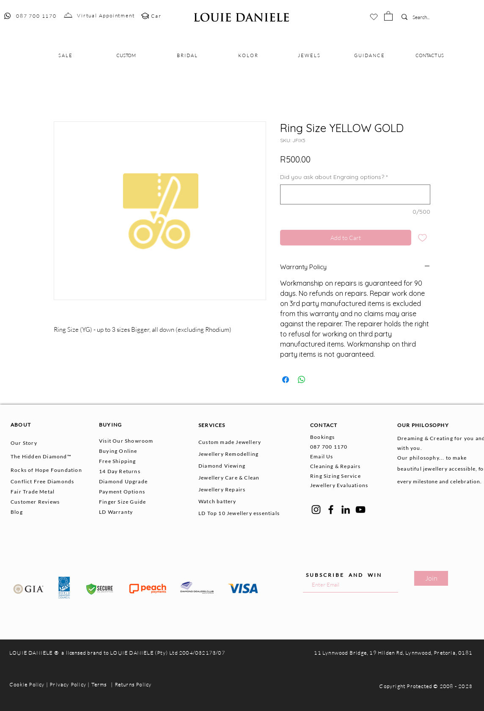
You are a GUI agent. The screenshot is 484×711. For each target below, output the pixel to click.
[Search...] (425, 18)
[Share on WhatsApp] (302, 380)
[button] (388, 16)
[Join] (431, 578)
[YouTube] (360, 509)
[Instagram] (316, 509)
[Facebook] (331, 509)
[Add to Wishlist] (422, 237)
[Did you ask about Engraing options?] (355, 194)
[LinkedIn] (346, 509)
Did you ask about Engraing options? (334, 177)
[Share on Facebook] (285, 380)
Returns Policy (133, 684)
